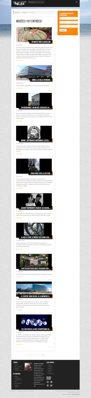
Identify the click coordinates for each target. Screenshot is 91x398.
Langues (17, 368)
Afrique (16, 376)
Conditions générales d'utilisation (26, 391)
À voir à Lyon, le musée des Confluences (35, 237)
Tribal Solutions (75, 394)
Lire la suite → (19, 60)
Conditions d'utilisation (52, 373)
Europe (16, 385)
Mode (16, 365)
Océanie (17, 386)
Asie (16, 381)
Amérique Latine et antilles (18, 379)
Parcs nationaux (18, 366)
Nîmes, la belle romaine (41, 80)
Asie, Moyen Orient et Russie (18, 383)
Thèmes (25, 12)
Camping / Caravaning (18, 370)
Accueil (18, 12)
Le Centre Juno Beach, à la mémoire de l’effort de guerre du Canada (35, 296)
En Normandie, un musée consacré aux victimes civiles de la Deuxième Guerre (35, 107)
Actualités (50, 366)
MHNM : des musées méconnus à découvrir (35, 140)
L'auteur (50, 372)
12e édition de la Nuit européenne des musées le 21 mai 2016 (35, 329)
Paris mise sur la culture (40, 173)
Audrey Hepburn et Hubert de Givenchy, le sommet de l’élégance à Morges (35, 208)
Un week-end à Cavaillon (41, 42)
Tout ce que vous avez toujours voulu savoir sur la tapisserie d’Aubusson (35, 268)
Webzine (50, 370)
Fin (43, 355)
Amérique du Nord (18, 378)
